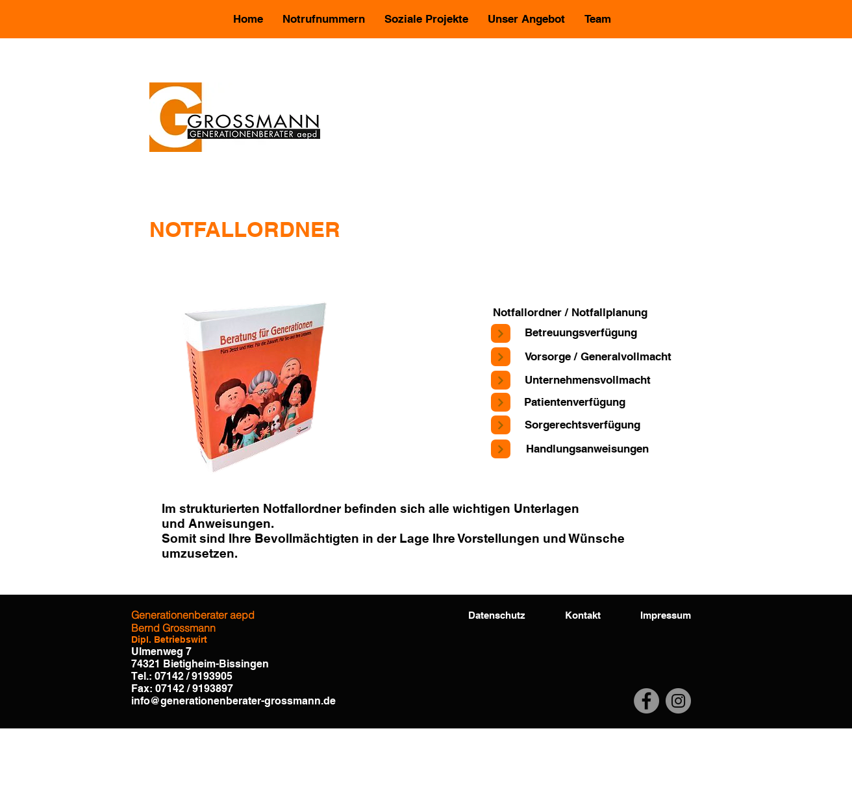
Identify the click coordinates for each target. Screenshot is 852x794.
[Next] (500, 333)
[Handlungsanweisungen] (587, 449)
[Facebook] (646, 700)
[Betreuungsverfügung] (581, 333)
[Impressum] (666, 615)
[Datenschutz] (497, 615)
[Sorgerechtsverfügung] (582, 425)
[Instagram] (678, 700)
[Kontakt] (582, 615)
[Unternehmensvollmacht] (587, 380)
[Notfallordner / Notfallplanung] (570, 313)
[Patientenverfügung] (574, 402)
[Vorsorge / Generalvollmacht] (597, 357)
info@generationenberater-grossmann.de (233, 701)
